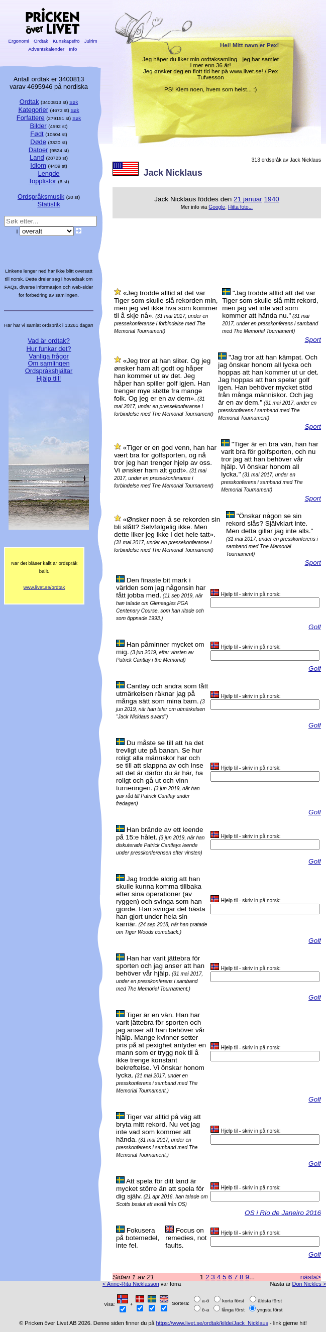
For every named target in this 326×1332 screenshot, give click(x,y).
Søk (73, 102)
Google (216, 207)
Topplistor (42, 181)
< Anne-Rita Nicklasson (130, 1284)
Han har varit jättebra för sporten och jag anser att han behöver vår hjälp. (160, 965)
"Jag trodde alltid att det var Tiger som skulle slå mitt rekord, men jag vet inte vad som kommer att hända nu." (270, 304)
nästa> (310, 1277)
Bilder (38, 126)
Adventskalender (46, 49)
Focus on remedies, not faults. (185, 1238)
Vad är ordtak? (49, 340)
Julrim (90, 41)
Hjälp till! (49, 378)
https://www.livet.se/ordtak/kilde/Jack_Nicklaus (212, 1323)
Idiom (38, 165)
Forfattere (31, 118)
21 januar (248, 199)
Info (72, 49)
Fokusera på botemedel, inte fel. (137, 1238)
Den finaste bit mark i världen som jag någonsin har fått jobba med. (160, 587)
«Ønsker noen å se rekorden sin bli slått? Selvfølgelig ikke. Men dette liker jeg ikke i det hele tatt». (167, 527)
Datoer (38, 150)
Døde (38, 142)
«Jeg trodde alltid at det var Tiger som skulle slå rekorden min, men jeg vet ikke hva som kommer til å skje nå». (166, 304)
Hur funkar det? (49, 348)
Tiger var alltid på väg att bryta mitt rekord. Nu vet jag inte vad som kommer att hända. (158, 1128)
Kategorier (33, 109)
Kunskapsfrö (66, 41)
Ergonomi (19, 41)
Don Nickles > (309, 1284)
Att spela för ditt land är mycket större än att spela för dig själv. (160, 1188)
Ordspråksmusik (41, 196)
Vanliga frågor (48, 356)
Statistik (48, 204)
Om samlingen (48, 363)
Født (37, 134)
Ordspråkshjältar (49, 371)
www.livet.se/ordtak (44, 587)
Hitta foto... (240, 207)
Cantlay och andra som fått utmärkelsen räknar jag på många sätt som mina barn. (162, 693)
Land (37, 157)
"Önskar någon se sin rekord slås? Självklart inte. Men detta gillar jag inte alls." (269, 523)
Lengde (48, 173)
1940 (271, 199)
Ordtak (40, 41)
